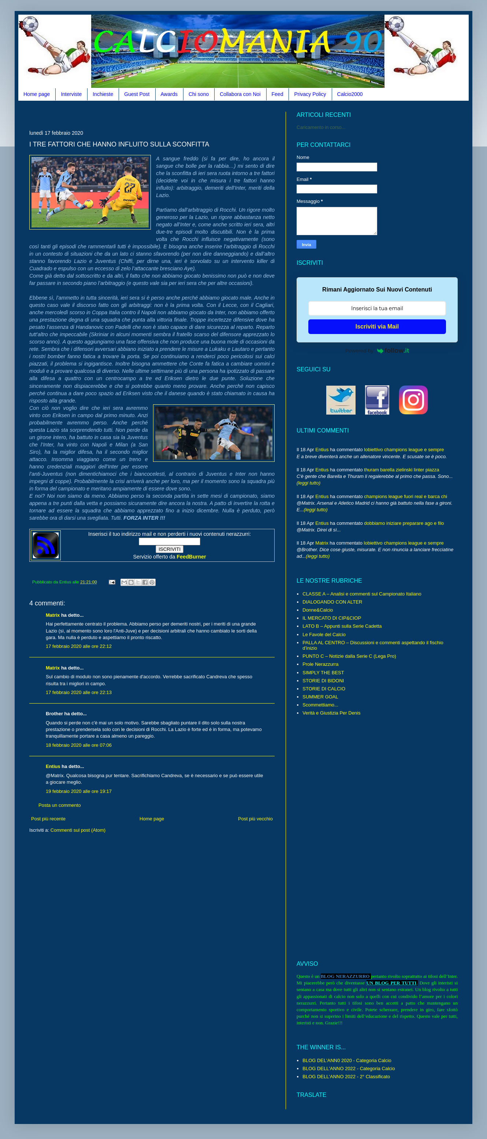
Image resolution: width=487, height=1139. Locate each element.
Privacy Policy (310, 94)
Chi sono (199, 94)
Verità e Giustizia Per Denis (331, 713)
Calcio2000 (350, 94)
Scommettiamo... (320, 705)
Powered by (377, 350)
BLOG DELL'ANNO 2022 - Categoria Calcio (348, 1068)
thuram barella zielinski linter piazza (401, 469)
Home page (36, 94)
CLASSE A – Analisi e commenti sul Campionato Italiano (361, 594)
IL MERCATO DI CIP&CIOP (331, 618)
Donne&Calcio (317, 610)
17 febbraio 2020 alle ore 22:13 (79, 692)
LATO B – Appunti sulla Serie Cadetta (342, 626)
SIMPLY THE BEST (323, 672)
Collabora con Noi (240, 94)
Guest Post (136, 94)
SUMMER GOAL (320, 697)
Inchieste (103, 94)
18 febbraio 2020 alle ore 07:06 (79, 745)
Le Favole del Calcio (324, 634)
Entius (53, 766)
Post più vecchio (255, 818)
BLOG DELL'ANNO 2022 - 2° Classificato (346, 1076)
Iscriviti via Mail (377, 326)
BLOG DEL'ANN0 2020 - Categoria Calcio (346, 1060)
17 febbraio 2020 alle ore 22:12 (79, 646)
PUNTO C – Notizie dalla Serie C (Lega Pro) (349, 656)
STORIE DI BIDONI (323, 680)
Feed (277, 94)
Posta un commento (59, 805)
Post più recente (48, 818)
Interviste (71, 94)
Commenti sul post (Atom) (78, 830)
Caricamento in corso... (321, 127)
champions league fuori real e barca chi (405, 496)
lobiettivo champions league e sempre (404, 449)
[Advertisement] (162, 114)
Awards (169, 94)
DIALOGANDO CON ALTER (332, 602)
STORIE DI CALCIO (323, 688)
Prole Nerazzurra (320, 664)
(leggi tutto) (308, 483)
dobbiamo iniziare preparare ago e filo (404, 523)
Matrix (53, 615)
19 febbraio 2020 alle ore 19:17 (79, 791)
